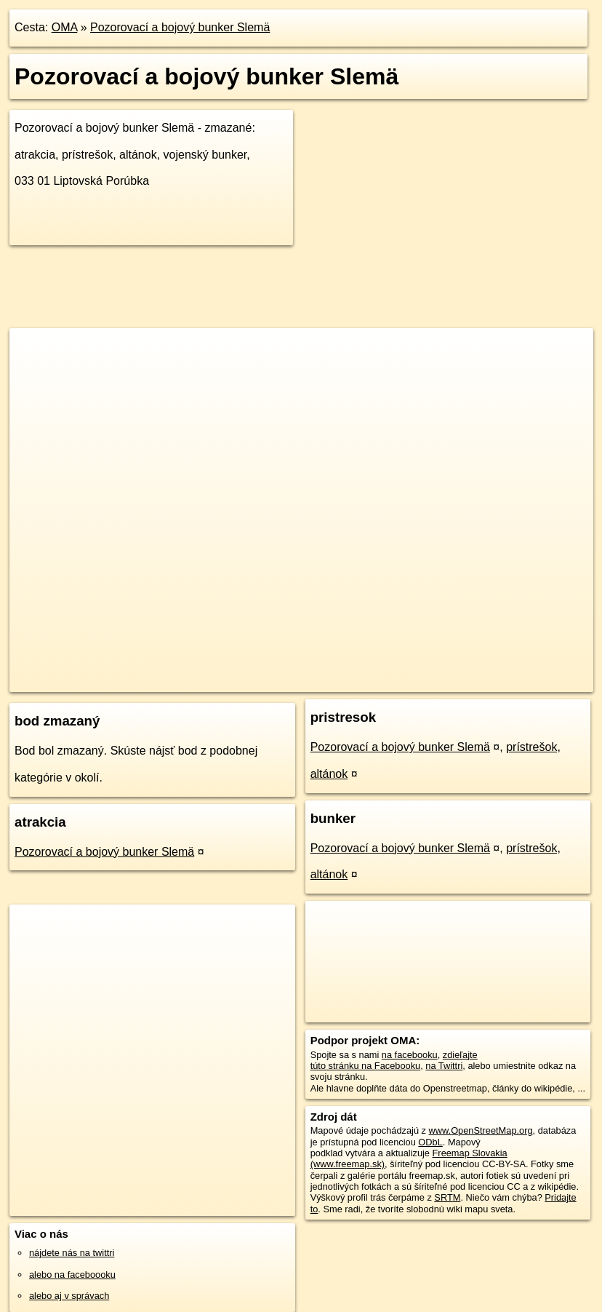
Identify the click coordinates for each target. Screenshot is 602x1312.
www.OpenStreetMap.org (481, 1130)
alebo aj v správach (69, 1295)
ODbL (430, 1142)
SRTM (447, 1197)
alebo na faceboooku (72, 1274)
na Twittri (443, 1065)
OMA (65, 27)
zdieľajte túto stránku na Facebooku (394, 1060)
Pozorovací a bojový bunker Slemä (180, 27)
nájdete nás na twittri (71, 1252)
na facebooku (410, 1054)
